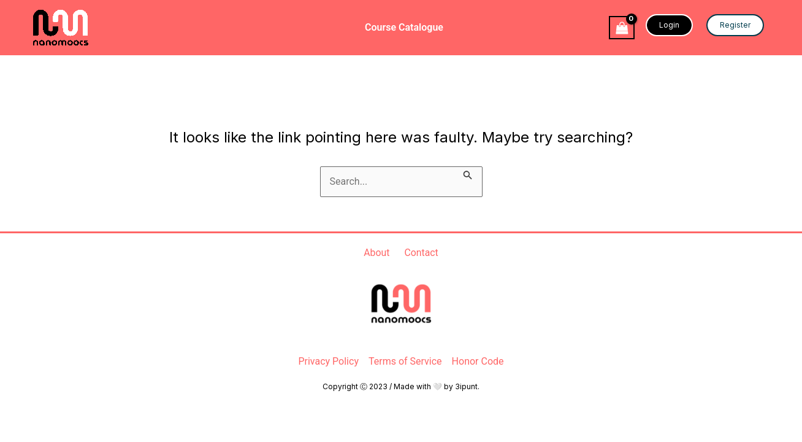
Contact (421, 252)
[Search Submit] (468, 173)
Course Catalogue (404, 27)
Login (669, 24)
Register (735, 24)
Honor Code (478, 361)
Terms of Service (405, 361)
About (377, 252)
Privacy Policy (328, 361)
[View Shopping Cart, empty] (622, 28)
